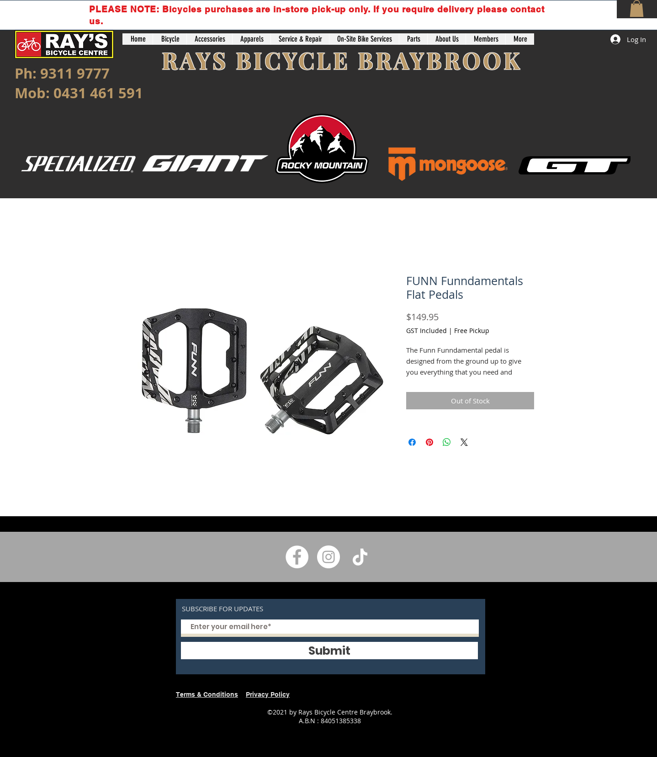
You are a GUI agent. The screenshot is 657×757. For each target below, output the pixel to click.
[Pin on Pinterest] (429, 442)
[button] (637, 8)
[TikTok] (360, 556)
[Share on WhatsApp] (446, 442)
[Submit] (329, 650)
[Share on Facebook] (412, 442)
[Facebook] (297, 556)
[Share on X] (464, 442)
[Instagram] (328, 556)
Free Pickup (471, 330)
